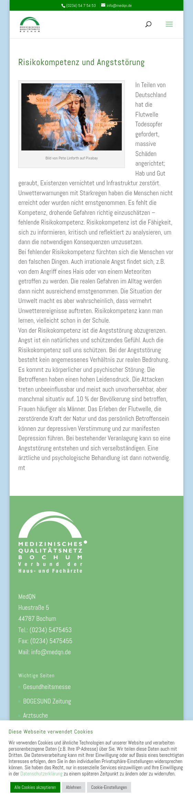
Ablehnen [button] (73, 787)
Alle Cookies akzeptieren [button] (35, 787)
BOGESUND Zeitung (47, 701)
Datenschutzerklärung (41, 774)
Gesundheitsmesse (47, 686)
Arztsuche (35, 715)
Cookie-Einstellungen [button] (109, 787)
